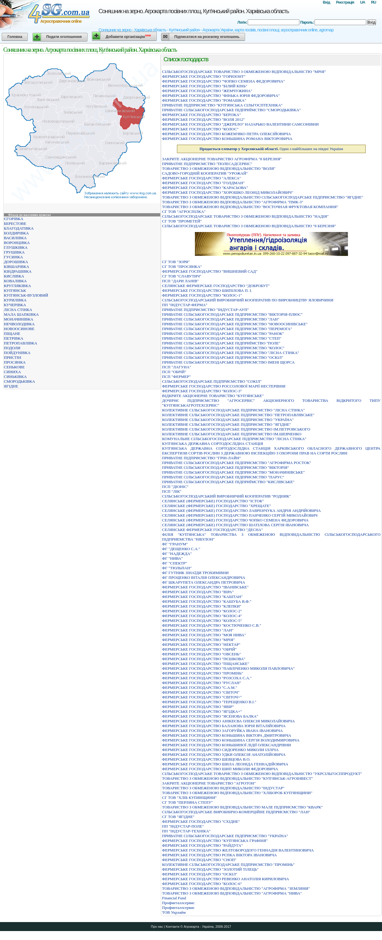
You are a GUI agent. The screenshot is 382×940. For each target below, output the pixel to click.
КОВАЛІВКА (15, 281)
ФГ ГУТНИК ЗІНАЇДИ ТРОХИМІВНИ (195, 572)
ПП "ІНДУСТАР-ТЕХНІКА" (186, 831)
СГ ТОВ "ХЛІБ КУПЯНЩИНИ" (189, 797)
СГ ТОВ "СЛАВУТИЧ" (181, 276)
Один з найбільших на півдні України (271, 149)
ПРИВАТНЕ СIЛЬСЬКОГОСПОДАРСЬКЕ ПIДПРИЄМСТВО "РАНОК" (223, 333)
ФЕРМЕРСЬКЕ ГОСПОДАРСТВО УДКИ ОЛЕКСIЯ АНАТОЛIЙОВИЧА (224, 754)
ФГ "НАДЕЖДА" (177, 553)
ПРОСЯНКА (15, 362)
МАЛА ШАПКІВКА (21, 314)
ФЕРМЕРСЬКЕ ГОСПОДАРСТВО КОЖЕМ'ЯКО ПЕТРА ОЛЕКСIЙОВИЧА (226, 134)
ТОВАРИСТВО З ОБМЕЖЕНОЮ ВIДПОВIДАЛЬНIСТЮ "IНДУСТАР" (223, 788)
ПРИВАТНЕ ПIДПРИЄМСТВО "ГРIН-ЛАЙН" (201, 458)
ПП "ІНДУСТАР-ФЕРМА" (184, 305)
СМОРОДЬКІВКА (19, 381)
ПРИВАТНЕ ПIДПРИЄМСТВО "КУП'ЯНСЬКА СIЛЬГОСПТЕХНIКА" (222, 105)
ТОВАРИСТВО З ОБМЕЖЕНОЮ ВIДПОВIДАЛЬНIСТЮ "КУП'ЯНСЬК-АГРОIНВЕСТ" (237, 778)
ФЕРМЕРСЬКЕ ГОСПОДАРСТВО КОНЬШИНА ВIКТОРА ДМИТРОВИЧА (226, 735)
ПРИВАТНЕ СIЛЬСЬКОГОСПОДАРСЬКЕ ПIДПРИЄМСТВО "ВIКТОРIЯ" (225, 467)
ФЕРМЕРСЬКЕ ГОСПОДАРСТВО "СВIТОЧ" (200, 692)
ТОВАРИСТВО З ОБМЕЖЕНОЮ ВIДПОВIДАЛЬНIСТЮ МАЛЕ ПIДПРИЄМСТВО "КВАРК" (242, 807)
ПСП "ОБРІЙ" (174, 372)
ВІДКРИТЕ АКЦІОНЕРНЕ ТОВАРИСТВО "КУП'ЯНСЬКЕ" (213, 395)
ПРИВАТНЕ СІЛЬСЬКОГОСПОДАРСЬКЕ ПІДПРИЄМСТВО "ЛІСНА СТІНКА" (230, 352)
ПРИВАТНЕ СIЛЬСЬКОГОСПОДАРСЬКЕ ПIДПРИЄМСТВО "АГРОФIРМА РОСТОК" (236, 462)
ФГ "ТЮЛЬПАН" (177, 568)
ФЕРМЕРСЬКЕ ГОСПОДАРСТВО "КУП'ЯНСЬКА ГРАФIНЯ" (215, 840)
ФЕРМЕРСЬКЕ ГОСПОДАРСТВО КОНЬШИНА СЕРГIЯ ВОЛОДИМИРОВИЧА (230, 740)
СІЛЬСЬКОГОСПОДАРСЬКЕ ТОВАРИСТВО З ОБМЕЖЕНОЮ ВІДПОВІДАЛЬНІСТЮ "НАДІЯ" (245, 216)
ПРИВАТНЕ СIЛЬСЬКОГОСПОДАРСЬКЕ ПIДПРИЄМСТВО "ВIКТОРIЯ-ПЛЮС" (232, 314)
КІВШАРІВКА (16, 266)
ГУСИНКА (13, 257)
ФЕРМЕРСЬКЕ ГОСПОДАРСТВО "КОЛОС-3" (202, 391)
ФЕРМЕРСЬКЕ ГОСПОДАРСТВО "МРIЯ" (198, 639)
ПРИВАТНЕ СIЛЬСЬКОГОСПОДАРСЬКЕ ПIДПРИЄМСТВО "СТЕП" (221, 338)
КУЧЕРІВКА (15, 305)
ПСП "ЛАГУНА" (176, 367)
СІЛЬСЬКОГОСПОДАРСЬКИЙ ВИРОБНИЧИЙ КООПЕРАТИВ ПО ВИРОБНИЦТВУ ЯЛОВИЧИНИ (247, 300)
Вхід (326, 2)
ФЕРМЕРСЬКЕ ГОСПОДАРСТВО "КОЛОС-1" (202, 295)
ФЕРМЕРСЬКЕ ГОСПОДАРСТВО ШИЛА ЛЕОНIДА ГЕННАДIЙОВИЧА (225, 764)
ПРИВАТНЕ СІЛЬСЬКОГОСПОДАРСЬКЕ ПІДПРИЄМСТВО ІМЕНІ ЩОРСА (228, 362)
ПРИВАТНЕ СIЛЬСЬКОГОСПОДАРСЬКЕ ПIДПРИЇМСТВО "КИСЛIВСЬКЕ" (228, 482)
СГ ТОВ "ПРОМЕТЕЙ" (182, 221)
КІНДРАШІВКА (18, 271)
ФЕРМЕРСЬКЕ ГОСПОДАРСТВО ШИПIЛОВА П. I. (207, 290)
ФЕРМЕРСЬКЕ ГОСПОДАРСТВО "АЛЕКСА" (201, 178)
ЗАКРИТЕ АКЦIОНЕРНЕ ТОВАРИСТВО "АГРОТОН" (209, 783)
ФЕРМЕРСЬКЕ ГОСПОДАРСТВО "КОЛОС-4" (202, 616)
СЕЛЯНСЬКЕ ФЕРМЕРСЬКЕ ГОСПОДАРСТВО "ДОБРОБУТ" (216, 285)
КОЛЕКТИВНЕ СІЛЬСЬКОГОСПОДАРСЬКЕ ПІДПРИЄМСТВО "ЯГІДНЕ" (226, 424)
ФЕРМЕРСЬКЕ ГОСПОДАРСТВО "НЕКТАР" (201, 644)
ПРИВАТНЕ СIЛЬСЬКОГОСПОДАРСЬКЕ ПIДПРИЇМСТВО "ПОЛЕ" (221, 343)
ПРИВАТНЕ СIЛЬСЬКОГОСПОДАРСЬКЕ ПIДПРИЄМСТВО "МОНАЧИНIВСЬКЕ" (233, 472)
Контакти (172, 926)
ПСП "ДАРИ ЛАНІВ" (180, 281)
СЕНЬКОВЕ (14, 367)
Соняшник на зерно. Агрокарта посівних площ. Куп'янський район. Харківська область (193, 11)
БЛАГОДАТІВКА (19, 228)
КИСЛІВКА (14, 276)
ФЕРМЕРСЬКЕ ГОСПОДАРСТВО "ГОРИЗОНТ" (203, 76)
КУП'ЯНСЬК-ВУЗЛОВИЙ (26, 295)
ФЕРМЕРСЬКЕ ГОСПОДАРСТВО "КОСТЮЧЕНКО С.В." (211, 625)
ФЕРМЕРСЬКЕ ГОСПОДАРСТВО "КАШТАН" (202, 596)
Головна (14, 37)
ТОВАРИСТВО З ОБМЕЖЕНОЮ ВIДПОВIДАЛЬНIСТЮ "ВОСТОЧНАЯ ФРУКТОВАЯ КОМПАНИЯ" (250, 207)
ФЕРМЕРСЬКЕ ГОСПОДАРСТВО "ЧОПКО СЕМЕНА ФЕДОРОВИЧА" (223, 81)
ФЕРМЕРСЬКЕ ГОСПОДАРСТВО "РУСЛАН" (201, 682)
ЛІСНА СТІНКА (18, 309)
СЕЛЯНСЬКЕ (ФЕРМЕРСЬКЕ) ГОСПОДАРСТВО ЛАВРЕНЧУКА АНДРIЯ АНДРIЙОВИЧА (241, 510)
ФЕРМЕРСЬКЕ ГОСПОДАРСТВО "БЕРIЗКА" (201, 114)
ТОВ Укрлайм (174, 912)
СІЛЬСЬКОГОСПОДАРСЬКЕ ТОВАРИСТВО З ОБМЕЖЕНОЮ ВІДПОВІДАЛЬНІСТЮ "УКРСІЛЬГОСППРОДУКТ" (262, 773)
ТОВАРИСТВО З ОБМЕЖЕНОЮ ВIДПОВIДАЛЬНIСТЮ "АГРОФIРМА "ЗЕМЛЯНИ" (236, 888)
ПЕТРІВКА (13, 338)
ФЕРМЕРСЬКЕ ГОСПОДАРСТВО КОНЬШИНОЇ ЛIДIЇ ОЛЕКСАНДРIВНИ (226, 745)
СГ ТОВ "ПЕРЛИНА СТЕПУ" (187, 802)
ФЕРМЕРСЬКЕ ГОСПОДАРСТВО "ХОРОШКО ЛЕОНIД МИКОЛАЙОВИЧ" (227, 192)
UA (362, 2)
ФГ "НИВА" (172, 558)
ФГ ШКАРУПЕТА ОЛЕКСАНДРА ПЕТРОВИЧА (203, 582)
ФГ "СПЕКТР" (174, 563)
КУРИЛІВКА (15, 300)
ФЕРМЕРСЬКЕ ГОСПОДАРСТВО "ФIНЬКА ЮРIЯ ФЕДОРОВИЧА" (221, 95)
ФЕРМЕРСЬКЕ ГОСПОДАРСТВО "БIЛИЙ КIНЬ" (204, 86)
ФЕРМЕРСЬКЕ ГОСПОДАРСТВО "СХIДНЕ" (201, 821)
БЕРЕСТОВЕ (15, 223)
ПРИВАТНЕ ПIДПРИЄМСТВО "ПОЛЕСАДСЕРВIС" (207, 163)
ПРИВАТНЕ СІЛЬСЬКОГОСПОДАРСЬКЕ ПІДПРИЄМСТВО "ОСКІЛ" (222, 357)
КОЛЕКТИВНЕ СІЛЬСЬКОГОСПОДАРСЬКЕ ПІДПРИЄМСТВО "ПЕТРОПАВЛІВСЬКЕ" (238, 415)
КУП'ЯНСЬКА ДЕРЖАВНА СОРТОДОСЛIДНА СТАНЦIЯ (212, 443)
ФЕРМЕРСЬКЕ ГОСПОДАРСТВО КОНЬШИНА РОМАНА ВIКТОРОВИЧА (227, 138)
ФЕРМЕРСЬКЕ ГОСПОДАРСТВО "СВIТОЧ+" (202, 697)
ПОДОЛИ (12, 348)
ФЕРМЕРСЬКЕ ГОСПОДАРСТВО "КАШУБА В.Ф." (206, 601)
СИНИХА (12, 372)
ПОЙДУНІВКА (17, 352)
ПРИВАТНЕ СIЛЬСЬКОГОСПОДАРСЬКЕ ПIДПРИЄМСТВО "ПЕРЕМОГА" (227, 328)
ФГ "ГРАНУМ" (175, 544)
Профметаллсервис (178, 903)
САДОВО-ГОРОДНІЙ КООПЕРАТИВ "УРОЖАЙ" (205, 173)
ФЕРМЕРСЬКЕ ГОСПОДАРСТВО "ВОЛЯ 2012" (203, 119)
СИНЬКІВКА (15, 376)
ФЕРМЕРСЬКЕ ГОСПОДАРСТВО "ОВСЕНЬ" (201, 654)
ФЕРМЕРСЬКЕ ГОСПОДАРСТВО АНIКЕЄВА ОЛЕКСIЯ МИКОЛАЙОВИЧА (228, 721)
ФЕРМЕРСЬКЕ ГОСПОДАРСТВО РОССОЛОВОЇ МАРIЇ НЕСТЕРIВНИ (223, 386)
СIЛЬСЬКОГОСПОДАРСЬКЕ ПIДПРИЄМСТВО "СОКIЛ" (211, 381)
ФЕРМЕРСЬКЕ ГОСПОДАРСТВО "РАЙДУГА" (202, 845)
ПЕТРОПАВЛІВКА (20, 343)
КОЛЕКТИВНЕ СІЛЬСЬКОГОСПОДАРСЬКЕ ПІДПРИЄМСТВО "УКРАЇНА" (228, 419)
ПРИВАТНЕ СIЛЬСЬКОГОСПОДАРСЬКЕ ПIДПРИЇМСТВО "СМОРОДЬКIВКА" (231, 110)
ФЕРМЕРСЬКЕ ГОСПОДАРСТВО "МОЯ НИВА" (204, 635)
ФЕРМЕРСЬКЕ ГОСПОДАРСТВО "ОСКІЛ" (199, 874)
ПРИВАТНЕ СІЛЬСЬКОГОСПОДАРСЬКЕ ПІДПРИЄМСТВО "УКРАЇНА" (225, 836)
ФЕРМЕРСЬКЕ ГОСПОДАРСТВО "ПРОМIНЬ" (202, 673)
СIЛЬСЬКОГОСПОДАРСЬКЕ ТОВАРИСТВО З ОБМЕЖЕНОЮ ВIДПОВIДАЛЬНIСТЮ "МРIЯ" (244, 71)
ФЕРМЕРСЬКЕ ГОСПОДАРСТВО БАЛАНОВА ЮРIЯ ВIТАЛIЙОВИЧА (224, 726)
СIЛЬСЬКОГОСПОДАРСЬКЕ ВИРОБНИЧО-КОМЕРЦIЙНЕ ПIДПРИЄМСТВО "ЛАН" (236, 812)
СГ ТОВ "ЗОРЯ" (176, 262)
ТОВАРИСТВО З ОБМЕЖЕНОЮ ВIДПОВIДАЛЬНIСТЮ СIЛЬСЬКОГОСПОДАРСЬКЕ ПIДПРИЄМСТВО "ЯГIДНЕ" (262, 197)
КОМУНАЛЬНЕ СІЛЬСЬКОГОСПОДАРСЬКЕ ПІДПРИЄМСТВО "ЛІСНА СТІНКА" (234, 439)
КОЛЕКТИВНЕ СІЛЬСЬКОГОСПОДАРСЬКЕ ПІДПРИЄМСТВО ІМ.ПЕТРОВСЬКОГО (236, 429)
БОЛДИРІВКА (16, 233)
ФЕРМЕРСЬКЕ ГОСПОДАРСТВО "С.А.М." (199, 687)
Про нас (157, 926)
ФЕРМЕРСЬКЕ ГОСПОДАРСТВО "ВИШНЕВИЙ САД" (209, 271)
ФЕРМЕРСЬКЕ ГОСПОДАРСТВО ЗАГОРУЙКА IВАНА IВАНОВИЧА (222, 730)
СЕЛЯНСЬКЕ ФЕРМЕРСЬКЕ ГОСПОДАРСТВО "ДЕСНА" (212, 529)
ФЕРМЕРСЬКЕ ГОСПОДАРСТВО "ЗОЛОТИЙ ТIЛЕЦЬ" (210, 869)
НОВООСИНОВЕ (19, 328)
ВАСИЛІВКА (15, 238)
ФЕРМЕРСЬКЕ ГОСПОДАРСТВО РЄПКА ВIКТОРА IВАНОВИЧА (219, 855)
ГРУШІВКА (14, 252)
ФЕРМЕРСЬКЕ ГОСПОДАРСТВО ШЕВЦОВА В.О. (206, 759)
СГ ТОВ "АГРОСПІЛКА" (184, 211)
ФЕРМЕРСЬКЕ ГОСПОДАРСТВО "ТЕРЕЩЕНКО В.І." (209, 702)
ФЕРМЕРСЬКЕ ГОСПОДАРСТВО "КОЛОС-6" (202, 883)
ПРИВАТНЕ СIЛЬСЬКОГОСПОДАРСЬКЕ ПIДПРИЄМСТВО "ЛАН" (220, 319)
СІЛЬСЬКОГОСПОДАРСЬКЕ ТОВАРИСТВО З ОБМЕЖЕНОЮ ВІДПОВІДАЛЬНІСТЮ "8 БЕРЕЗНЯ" (249, 226)
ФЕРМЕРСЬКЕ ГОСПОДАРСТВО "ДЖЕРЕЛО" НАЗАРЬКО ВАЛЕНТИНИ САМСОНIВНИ (240, 124)
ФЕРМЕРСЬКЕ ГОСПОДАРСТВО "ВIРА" (198, 592)
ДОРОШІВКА (16, 262)
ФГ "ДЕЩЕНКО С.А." (181, 549)
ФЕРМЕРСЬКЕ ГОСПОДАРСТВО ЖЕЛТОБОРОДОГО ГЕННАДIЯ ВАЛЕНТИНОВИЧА (238, 850)
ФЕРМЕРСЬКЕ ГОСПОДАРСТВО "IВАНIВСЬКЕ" (205, 587)
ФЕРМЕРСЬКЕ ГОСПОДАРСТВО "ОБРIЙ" (199, 649)
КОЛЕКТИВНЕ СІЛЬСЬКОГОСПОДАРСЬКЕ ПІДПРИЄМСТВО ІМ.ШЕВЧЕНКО (231, 434)
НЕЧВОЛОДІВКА (19, 324)
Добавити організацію (128, 36)
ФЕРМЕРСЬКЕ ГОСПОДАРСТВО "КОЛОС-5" (202, 620)
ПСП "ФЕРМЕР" (176, 376)
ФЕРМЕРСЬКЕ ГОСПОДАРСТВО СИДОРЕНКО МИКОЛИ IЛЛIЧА (220, 749)
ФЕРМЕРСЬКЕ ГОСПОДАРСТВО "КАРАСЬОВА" (205, 187)
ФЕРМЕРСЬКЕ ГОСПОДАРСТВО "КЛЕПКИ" (201, 606)
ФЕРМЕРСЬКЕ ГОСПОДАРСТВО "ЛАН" (198, 630)
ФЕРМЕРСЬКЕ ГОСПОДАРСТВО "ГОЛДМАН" (203, 183)
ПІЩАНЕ (12, 333)
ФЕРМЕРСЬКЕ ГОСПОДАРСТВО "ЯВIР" (198, 706)
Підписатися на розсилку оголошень (206, 37)
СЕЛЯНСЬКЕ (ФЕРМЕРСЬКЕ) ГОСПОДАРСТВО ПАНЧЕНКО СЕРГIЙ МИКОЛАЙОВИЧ (240, 515)
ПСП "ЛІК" (171, 491)
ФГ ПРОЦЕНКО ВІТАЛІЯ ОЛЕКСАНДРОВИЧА (203, 577)
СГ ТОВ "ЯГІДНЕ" (178, 816)
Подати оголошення (64, 37)
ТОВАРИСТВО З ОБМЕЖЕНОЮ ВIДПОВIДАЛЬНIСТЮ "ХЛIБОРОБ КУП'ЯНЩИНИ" (237, 793)
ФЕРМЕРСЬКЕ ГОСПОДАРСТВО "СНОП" (199, 859)
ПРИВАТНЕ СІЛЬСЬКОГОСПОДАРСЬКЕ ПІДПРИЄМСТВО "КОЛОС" (223, 348)
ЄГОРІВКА (13, 218)
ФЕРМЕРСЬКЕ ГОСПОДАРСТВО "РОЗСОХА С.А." (207, 678)
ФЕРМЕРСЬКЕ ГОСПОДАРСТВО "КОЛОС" (200, 129)
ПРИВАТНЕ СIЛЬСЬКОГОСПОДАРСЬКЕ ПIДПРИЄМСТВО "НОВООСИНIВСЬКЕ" (234, 324)
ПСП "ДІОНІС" (175, 486)
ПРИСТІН (12, 357)
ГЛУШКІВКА (15, 247)
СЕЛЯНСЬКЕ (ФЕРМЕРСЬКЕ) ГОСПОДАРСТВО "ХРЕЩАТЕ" (216, 505)
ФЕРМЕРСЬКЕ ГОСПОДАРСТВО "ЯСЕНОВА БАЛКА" (210, 716)
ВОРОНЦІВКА (17, 242)
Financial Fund (174, 898)
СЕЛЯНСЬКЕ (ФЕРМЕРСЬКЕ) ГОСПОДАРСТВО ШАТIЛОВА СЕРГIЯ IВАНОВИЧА (235, 525)
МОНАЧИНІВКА (18, 319)
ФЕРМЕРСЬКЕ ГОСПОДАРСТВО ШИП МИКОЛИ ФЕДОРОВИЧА (220, 769)
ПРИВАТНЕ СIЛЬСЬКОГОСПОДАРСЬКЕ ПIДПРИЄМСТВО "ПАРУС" (223, 477)
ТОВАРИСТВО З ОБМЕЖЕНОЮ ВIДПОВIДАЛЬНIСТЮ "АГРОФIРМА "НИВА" (232, 893)
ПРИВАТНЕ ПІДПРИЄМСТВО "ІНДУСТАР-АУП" (205, 309)
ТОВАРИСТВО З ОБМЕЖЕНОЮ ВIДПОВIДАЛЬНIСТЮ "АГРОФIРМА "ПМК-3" (232, 202)
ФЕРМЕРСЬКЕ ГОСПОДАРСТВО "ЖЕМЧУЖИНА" (207, 90)
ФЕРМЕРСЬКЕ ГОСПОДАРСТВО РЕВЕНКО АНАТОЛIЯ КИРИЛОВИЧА (225, 879)
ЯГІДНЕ (11, 386)
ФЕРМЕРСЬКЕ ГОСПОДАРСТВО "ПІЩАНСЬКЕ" (205, 663)
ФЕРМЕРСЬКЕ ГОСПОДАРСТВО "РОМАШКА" (204, 100)
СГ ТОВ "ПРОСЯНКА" (182, 266)
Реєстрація (345, 2)
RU (373, 2)
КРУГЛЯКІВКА (17, 285)
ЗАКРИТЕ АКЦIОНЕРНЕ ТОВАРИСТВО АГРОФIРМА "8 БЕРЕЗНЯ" (222, 159)
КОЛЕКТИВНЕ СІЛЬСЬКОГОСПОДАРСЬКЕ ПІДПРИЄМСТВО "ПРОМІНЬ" (228, 864)
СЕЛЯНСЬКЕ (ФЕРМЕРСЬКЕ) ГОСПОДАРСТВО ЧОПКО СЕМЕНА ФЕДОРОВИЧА (235, 520)
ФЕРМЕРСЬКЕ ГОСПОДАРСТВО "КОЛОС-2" (202, 611)
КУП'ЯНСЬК (15, 290)
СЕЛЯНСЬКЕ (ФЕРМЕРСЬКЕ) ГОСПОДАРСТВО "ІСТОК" (213, 501)
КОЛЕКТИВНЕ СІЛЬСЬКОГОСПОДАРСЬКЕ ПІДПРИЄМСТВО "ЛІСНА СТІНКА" (233, 410)
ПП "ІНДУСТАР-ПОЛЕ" (183, 826)
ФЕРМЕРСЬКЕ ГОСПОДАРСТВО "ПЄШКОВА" (203, 659)
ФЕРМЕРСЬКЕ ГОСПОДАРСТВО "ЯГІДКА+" (202, 711)
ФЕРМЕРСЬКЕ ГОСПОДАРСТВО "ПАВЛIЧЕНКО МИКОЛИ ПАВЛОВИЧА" (228, 668)
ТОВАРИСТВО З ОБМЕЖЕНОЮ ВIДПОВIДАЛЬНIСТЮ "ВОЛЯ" (218, 168)
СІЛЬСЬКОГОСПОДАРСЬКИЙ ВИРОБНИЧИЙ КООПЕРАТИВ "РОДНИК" (226, 496)
